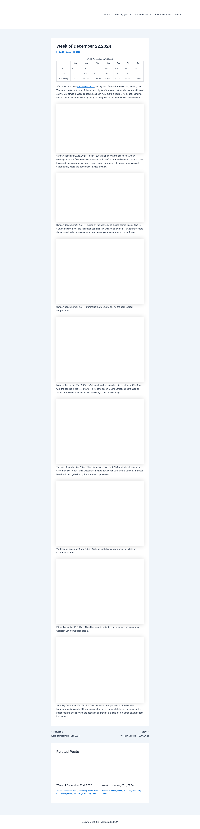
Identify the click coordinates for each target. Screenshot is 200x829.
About (178, 14)
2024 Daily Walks (86, 794)
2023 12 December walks (67, 791)
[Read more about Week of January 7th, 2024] (123, 769)
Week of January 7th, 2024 (118, 785)
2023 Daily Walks (86, 791)
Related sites (143, 14)
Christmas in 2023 (86, 86)
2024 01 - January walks (67, 794)
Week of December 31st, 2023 (74, 785)
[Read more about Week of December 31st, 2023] (77, 769)
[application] (129, 14)
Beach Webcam (163, 14)
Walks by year (123, 14)
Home (107, 14)
